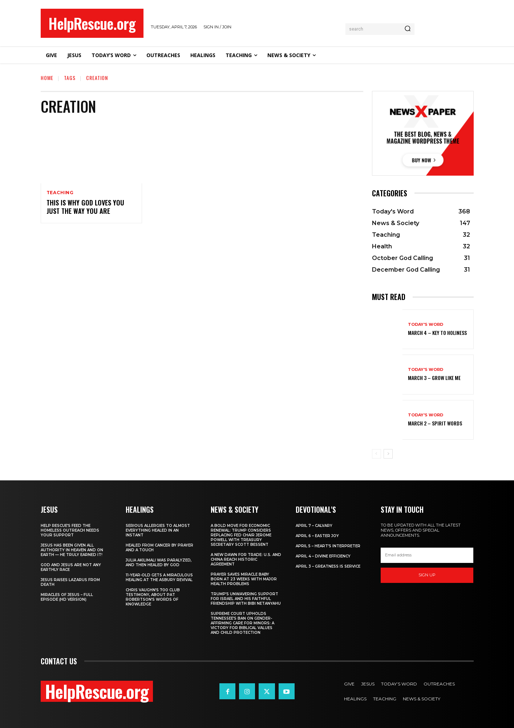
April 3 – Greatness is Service (328, 566)
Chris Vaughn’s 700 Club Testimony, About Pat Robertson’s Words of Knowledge (153, 597)
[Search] (407, 29)
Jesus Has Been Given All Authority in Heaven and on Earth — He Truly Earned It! (72, 550)
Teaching (60, 193)
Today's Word (425, 325)
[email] (427, 555)
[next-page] (388, 454)
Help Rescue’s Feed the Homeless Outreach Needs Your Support (70, 530)
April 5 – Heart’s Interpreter (328, 546)
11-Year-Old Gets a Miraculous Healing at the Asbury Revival (159, 577)
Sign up (427, 574)
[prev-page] (376, 454)
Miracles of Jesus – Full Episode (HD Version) (67, 597)
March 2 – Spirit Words (435, 423)
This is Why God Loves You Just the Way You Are (85, 207)
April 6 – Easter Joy (317, 535)
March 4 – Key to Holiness (437, 332)
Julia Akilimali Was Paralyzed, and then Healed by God (158, 562)
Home (47, 77)
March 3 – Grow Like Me (434, 377)
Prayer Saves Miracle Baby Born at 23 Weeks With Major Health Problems (244, 579)
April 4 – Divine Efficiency (323, 556)
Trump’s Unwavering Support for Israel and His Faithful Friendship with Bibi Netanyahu (246, 599)
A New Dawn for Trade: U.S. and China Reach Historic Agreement (246, 559)
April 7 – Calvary (314, 525)
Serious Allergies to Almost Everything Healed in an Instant (158, 530)
